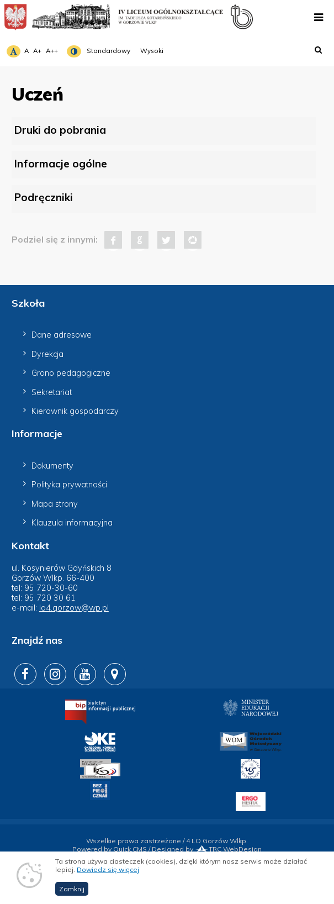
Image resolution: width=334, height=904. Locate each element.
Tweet (166, 240)
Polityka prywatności (69, 485)
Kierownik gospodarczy (75, 411)
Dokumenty (52, 466)
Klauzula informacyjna (72, 523)
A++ (52, 50)
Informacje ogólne (60, 163)
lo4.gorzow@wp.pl (74, 608)
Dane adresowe (61, 335)
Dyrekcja (47, 354)
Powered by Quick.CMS (109, 849)
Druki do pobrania (60, 129)
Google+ (140, 240)
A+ (37, 50)
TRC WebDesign (228, 849)
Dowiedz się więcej (108, 877)
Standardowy (108, 50)
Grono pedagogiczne (70, 373)
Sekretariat (51, 392)
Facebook (113, 240)
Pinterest (193, 240)
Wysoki (151, 50)
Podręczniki (43, 197)
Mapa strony (54, 504)
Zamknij (71, 896)
